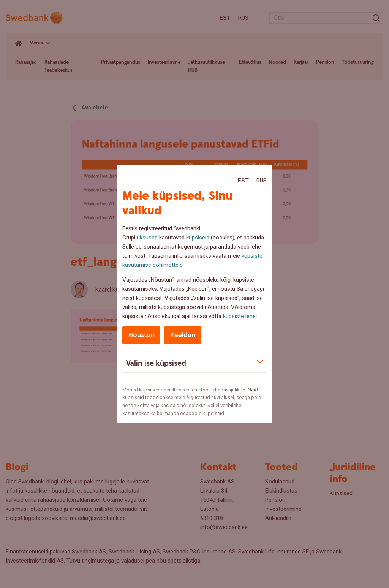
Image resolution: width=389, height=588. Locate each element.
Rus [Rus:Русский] (261, 180)
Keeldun (182, 335)
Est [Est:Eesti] (243, 180)
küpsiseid (197, 237)
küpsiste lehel (240, 316)
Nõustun (141, 335)
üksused (147, 237)
